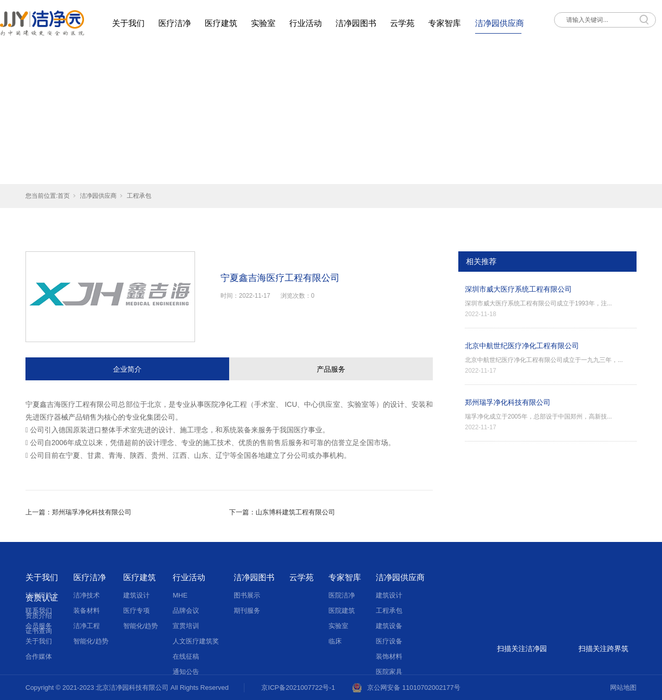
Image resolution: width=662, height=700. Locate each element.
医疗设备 (389, 641)
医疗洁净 (174, 23)
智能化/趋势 (90, 641)
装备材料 (86, 610)
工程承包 (139, 195)
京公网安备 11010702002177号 (413, 687)
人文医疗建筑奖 (196, 641)
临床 (335, 641)
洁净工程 (86, 626)
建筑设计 (136, 595)
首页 (64, 195)
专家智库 (444, 23)
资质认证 (41, 597)
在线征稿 (186, 656)
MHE (180, 595)
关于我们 (128, 23)
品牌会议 (186, 610)
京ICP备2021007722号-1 (298, 687)
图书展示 (247, 595)
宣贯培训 (186, 626)
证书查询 (38, 631)
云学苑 (402, 23)
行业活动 (305, 23)
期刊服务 (247, 610)
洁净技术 (86, 595)
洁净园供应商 (499, 23)
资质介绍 (38, 615)
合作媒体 (38, 656)
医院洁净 (341, 595)
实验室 (263, 23)
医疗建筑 (221, 23)
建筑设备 (389, 626)
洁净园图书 (356, 23)
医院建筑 (341, 610)
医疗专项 (136, 610)
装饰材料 (389, 656)
